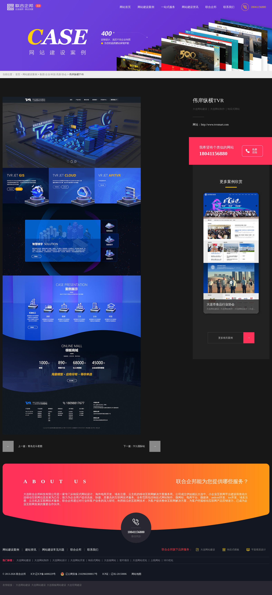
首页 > (19, 74)
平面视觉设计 (258, 549)
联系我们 (92, 549)
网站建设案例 (30, 74)
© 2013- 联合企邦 (14, 574)
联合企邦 (75, 549)
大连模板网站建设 (56, 585)
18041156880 (135, 532)
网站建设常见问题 (53, 549)
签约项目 (124, 560)
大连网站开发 (77, 560)
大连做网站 (110, 560)
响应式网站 (234, 109)
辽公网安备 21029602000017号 (79, 574)
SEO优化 (168, 560)
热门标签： (9, 560)
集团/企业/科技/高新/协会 (53, 74)
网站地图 (136, 574)
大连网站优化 (140, 560)
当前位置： (9, 74)
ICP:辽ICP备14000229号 (43, 574)
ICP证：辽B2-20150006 (114, 574)
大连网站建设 (200, 109)
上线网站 (155, 560)
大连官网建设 (74, 585)
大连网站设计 (59, 560)
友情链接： (9, 585)
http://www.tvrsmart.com (215, 124)
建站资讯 (30, 549)
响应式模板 (233, 549)
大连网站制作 (217, 109)
